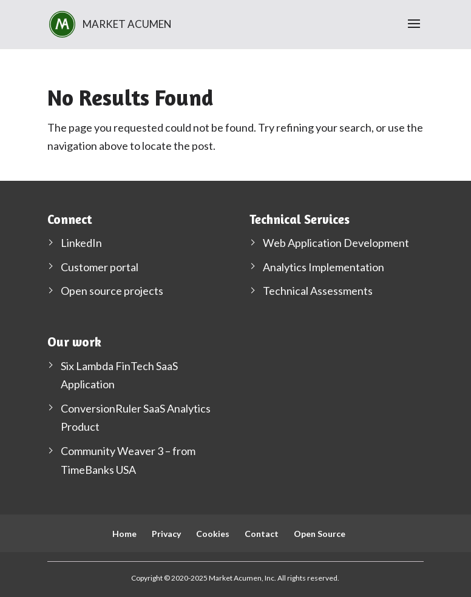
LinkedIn (81, 242)
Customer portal (99, 267)
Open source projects (112, 290)
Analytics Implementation (323, 267)
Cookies (212, 533)
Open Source (319, 533)
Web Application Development (336, 242)
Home (124, 533)
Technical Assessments (318, 290)
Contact (262, 533)
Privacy (166, 533)
